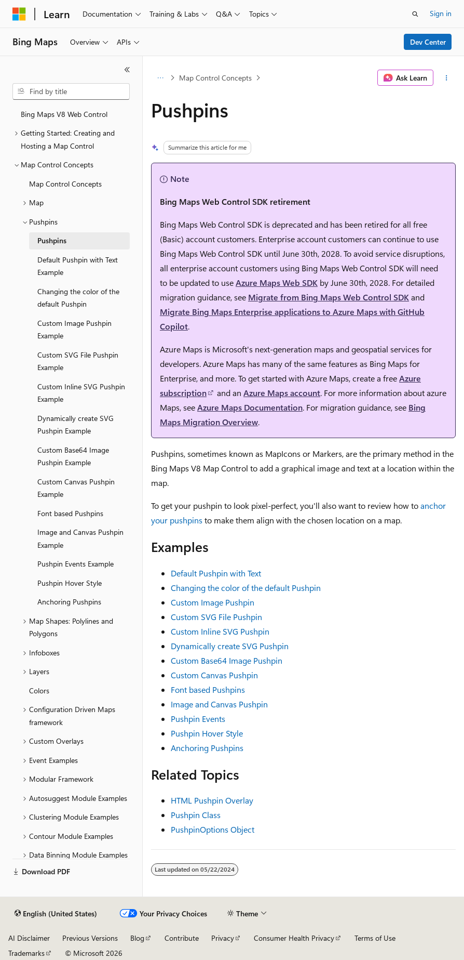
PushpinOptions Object (212, 829)
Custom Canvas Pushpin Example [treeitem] (76, 488)
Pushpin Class (196, 814)
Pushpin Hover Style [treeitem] (69, 583)
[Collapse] (127, 69)
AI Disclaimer (29, 938)
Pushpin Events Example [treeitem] (75, 564)
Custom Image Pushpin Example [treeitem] (74, 329)
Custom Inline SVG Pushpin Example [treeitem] (81, 393)
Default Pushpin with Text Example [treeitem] (77, 266)
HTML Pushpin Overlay (212, 800)
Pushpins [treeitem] (51, 240)
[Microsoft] (19, 14)
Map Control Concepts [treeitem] (65, 184)
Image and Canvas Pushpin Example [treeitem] (80, 538)
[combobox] (71, 91)
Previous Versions (90, 938)
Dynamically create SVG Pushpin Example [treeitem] (75, 424)
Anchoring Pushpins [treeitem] (69, 602)
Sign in (441, 13)
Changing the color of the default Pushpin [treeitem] (78, 297)
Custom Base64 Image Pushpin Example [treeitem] (73, 456)
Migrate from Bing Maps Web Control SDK (328, 297)
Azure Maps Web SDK (277, 282)
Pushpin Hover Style (207, 733)
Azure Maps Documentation (250, 407)
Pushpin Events (198, 718)
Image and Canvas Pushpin (219, 704)
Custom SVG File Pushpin (216, 616)
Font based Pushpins (208, 689)
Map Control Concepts (215, 78)
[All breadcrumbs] (160, 78)
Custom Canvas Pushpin (214, 674)
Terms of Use (374, 938)
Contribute (182, 938)
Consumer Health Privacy (294, 938)
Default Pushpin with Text (216, 573)
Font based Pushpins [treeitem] (70, 513)
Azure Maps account (281, 392)
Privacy (222, 938)
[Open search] (415, 14)
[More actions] (447, 78)
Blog (137, 938)
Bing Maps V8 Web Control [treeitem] (64, 114)
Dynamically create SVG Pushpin (230, 645)
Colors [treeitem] (39, 690)
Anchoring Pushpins (207, 747)
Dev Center (428, 42)
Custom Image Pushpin (212, 602)
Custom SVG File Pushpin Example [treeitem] (77, 361)
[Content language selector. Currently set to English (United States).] (55, 913)
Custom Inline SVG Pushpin (220, 631)
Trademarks (26, 953)
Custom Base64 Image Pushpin (226, 660)
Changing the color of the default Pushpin (246, 587)
